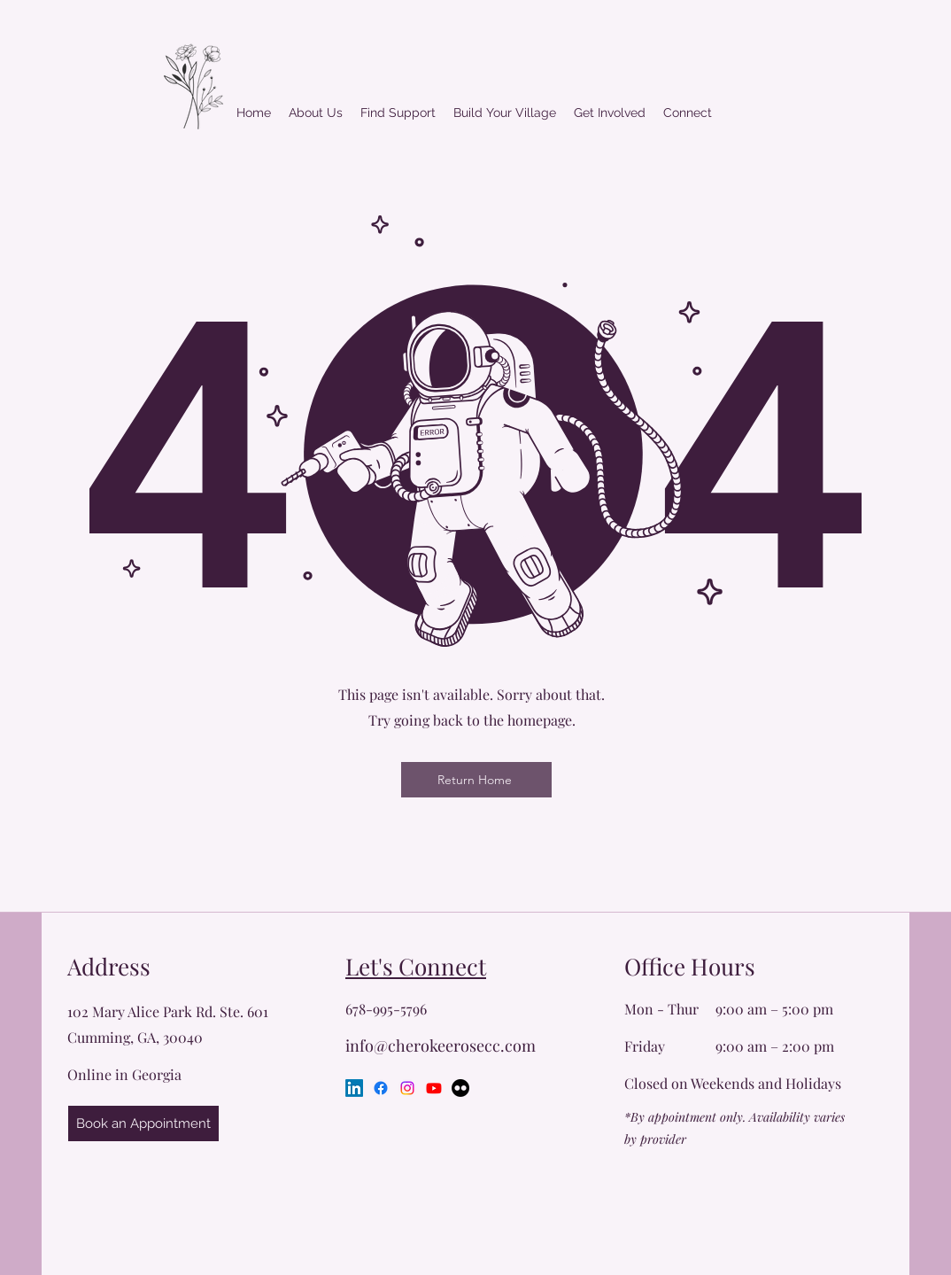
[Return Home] (476, 779)
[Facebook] (381, 1088)
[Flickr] (460, 1088)
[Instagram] (407, 1088)
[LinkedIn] (354, 1088)
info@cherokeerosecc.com (440, 1045)
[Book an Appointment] (143, 1123)
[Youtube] (434, 1088)
